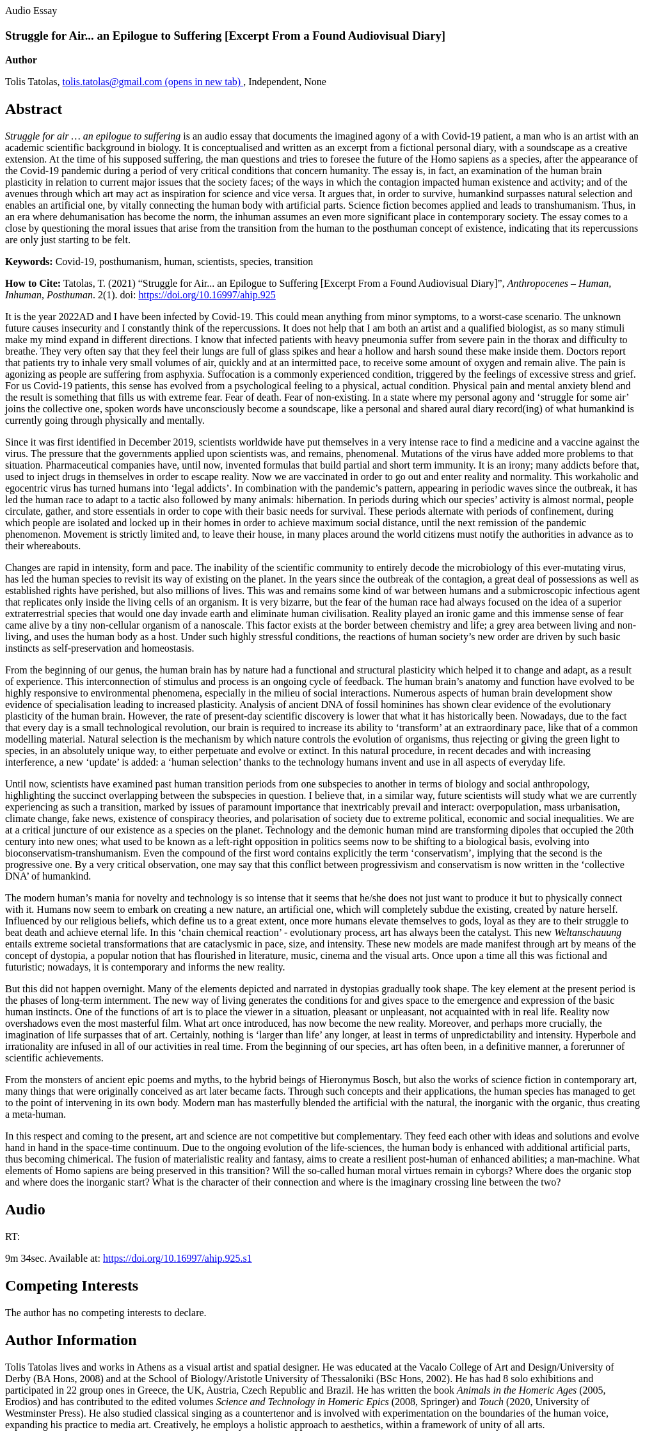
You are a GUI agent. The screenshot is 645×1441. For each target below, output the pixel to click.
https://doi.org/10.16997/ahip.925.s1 (177, 1258)
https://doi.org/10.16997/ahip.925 (206, 294)
